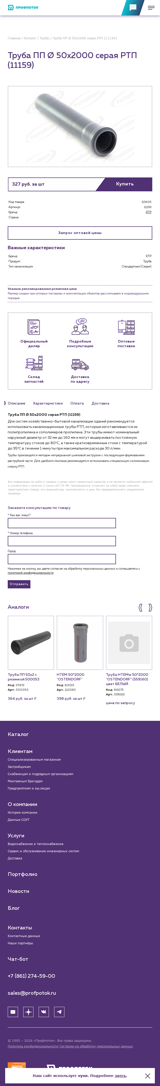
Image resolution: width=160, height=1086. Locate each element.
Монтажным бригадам (25, 781)
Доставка (15, 858)
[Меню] (149, 7)
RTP (148, 212)
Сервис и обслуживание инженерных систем (43, 851)
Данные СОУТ (18, 820)
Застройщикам (19, 767)
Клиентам (20, 751)
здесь (120, 1075)
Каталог (18, 734)
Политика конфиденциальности (33, 1046)
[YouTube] (13, 1012)
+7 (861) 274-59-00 (31, 976)
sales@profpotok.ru (32, 993)
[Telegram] (59, 1012)
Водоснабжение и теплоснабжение (35, 844)
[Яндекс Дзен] (28, 1012)
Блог (14, 908)
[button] (141, 608)
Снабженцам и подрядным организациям (40, 774)
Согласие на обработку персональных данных (96, 1046)
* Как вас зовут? (19, 515)
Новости (18, 891)
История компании (22, 812)
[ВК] (44, 1012)
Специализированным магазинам (34, 759)
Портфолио (22, 874)
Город (12, 551)
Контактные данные (24, 936)
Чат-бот (18, 959)
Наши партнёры (20, 943)
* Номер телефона (20, 533)
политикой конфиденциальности (31, 573)
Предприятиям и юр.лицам (29, 788)
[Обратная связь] (133, 7)
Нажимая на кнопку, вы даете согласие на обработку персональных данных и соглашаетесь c (74, 571)
